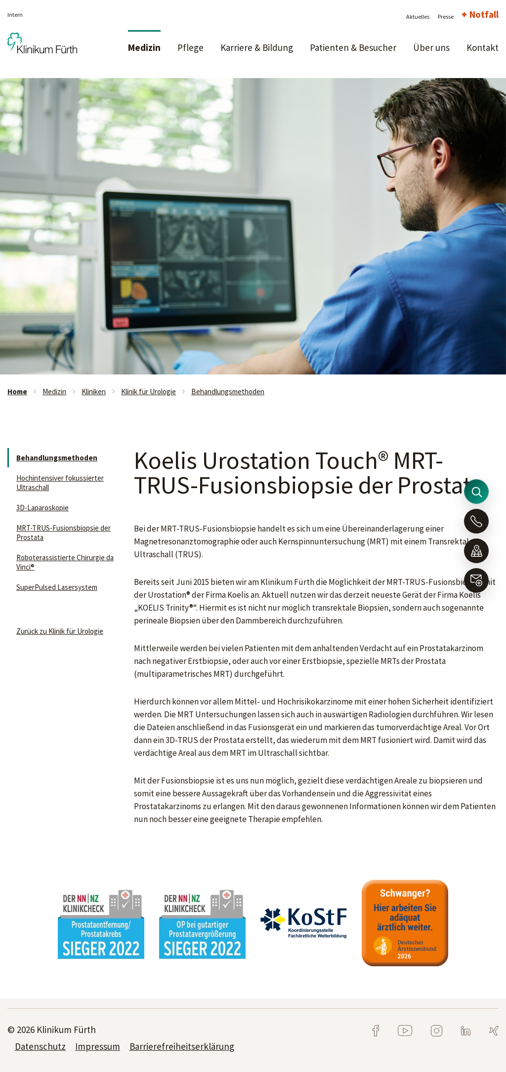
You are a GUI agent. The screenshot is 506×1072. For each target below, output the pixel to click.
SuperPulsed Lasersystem (56, 587)
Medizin (144, 47)
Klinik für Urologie (148, 391)
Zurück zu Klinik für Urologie (59, 631)
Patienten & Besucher (353, 47)
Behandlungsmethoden (227, 391)
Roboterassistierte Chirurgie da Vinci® (65, 562)
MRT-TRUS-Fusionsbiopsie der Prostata (63, 532)
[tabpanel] (253, 226)
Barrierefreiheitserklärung (181, 1046)
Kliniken (94, 391)
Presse (446, 16)
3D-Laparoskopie (42, 507)
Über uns (431, 47)
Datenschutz (40, 1046)
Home (17, 391)
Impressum (97, 1046)
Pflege (190, 47)
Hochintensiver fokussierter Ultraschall (60, 482)
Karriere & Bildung (256, 47)
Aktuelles (417, 16)
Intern (15, 14)
